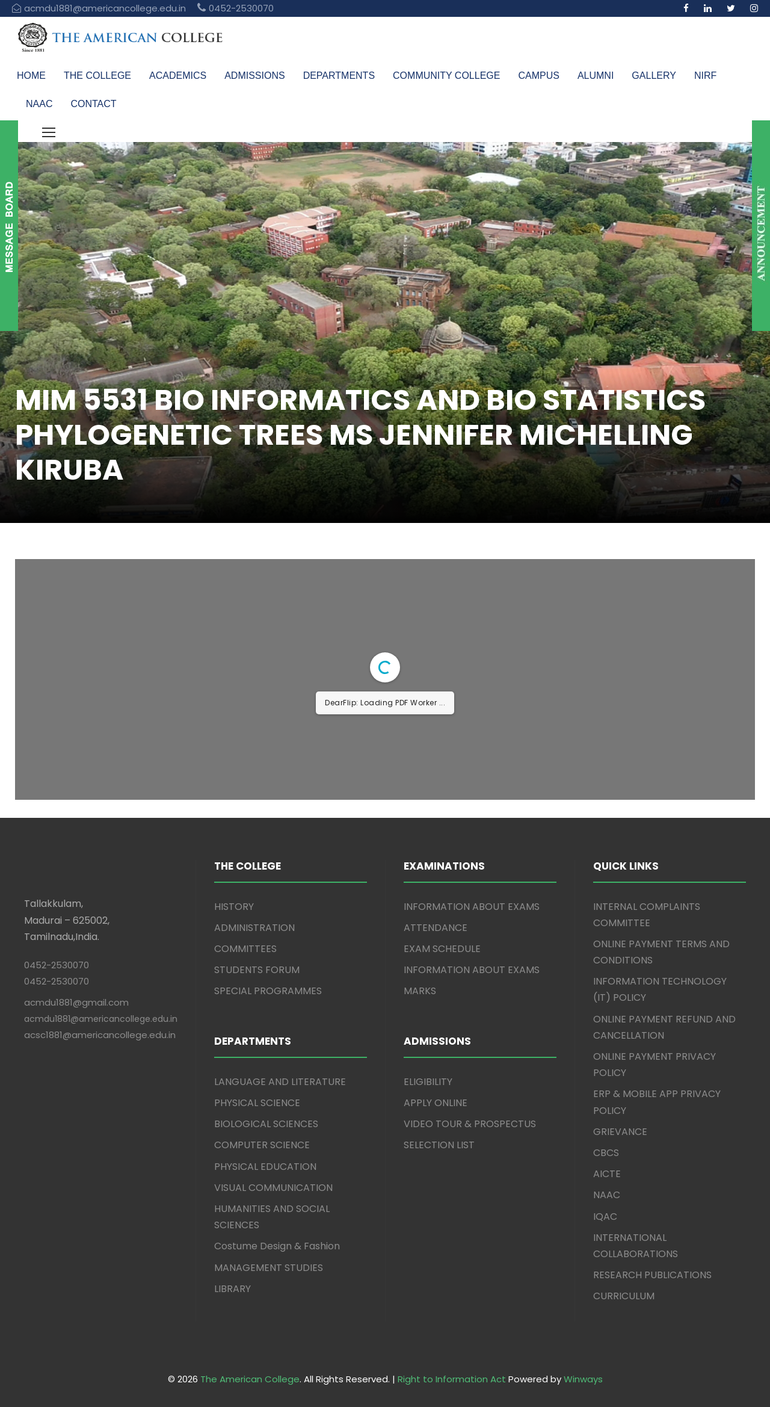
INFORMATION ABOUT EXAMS (472, 907)
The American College (250, 1379)
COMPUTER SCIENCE (262, 1145)
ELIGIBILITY (428, 1082)
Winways (583, 1379)
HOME (31, 75)
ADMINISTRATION (254, 928)
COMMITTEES (245, 949)
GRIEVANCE (620, 1132)
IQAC (605, 1216)
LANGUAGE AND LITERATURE (280, 1082)
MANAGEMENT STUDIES (268, 1268)
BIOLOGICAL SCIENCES (266, 1124)
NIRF (705, 75)
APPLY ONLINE (435, 1103)
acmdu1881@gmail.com (76, 1002)
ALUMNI (596, 75)
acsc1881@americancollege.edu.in (100, 1034)
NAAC (39, 104)
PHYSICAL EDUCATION (265, 1167)
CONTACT (93, 104)
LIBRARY (232, 1289)
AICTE (607, 1174)
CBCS (606, 1153)
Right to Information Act (452, 1379)
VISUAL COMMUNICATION (273, 1188)
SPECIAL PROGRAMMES (268, 991)
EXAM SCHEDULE (442, 949)
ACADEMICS (177, 75)
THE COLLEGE (97, 75)
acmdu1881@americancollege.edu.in (100, 1019)
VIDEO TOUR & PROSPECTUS (470, 1124)
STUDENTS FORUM (257, 970)
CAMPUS (538, 75)
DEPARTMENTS (339, 75)
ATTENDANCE (435, 928)
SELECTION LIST (439, 1145)
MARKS (420, 991)
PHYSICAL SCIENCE (257, 1103)
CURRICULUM (623, 1296)
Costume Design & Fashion (277, 1246)
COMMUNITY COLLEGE (446, 75)
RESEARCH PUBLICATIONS (652, 1275)
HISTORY (234, 907)
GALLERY (654, 75)
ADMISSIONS (254, 75)
